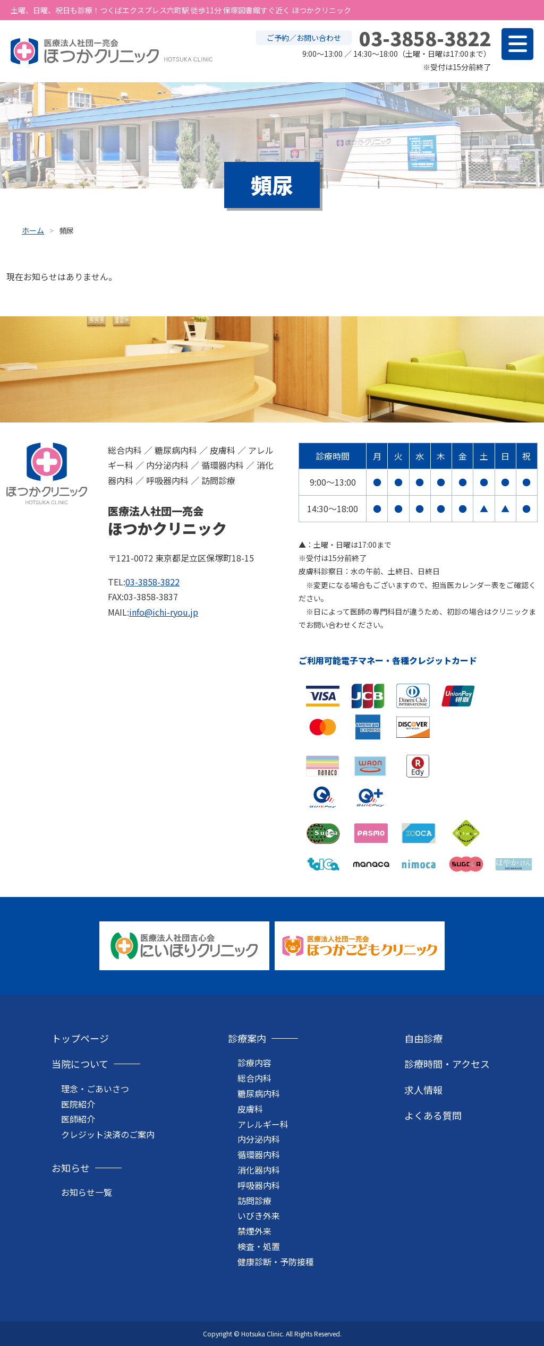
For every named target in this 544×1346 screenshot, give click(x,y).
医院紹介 (78, 1104)
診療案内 (247, 1038)
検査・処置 (258, 1246)
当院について (80, 1064)
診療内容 (254, 1062)
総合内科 (254, 1078)
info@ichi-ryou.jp (163, 612)
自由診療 (423, 1038)
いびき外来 (258, 1215)
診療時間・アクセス (447, 1064)
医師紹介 (78, 1118)
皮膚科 (250, 1108)
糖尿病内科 (258, 1093)
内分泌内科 (258, 1139)
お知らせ (71, 1168)
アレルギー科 (262, 1124)
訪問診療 (254, 1200)
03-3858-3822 (152, 581)
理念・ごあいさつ (95, 1088)
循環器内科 (258, 1154)
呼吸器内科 (258, 1185)
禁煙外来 (254, 1230)
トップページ (80, 1038)
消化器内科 (258, 1169)
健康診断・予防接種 (275, 1261)
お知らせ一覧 (86, 1192)
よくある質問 (433, 1115)
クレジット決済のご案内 (108, 1134)
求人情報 (423, 1090)
